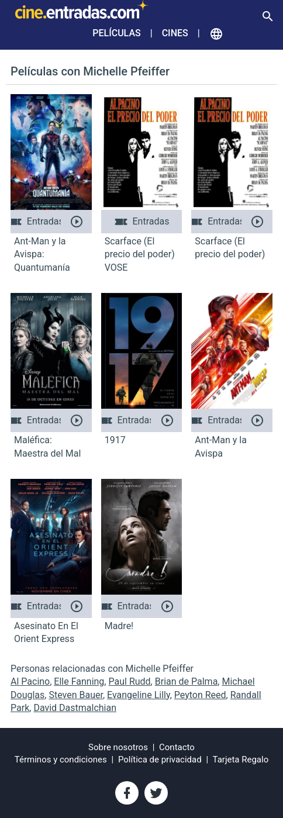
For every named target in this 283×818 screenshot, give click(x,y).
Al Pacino (30, 681)
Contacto (177, 747)
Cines (175, 33)
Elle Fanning (79, 681)
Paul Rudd (129, 681)
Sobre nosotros (118, 747)
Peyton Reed (200, 694)
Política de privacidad (160, 759)
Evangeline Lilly (138, 694)
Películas (116, 33)
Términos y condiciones (61, 759)
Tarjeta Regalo (241, 759)
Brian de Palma (186, 681)
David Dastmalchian (74, 707)
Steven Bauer (76, 694)
